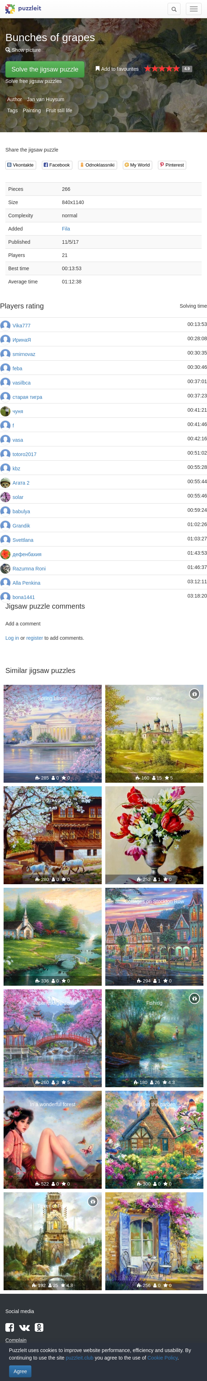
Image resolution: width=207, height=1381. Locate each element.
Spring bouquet (155, 800)
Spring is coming (52, 800)
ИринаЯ (22, 340)
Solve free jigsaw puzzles (33, 81)
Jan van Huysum (45, 99)
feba (17, 368)
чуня (18, 411)
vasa (18, 440)
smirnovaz (24, 354)
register (34, 638)
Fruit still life (59, 110)
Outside (154, 1206)
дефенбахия (27, 554)
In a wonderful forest (53, 1104)
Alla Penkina (26, 583)
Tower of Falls (52, 1206)
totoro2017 (25, 454)
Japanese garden (52, 1003)
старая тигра (27, 397)
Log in (12, 638)
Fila (66, 229)
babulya (21, 511)
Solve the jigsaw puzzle (44, 69)
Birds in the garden (154, 1104)
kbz (16, 468)
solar (18, 497)
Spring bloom (53, 698)
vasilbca (22, 383)
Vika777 (21, 325)
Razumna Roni (29, 568)
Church (52, 901)
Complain (16, 1340)
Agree (20, 1371)
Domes (154, 698)
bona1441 (24, 597)
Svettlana (23, 540)
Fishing (154, 1003)
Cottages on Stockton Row (154, 901)
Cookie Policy (163, 1358)
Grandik (21, 526)
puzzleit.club (79, 1358)
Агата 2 (21, 483)
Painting (32, 110)
